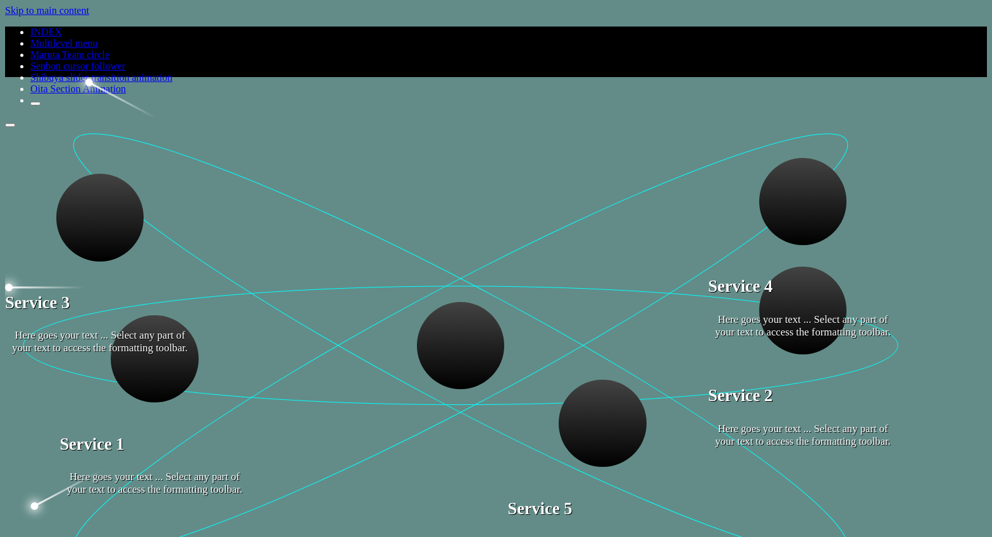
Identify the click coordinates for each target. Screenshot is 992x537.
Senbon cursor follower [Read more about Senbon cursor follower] (77, 66)
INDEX (46, 32)
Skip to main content (47, 10)
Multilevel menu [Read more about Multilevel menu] (63, 43)
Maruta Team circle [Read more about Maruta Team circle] (69, 54)
